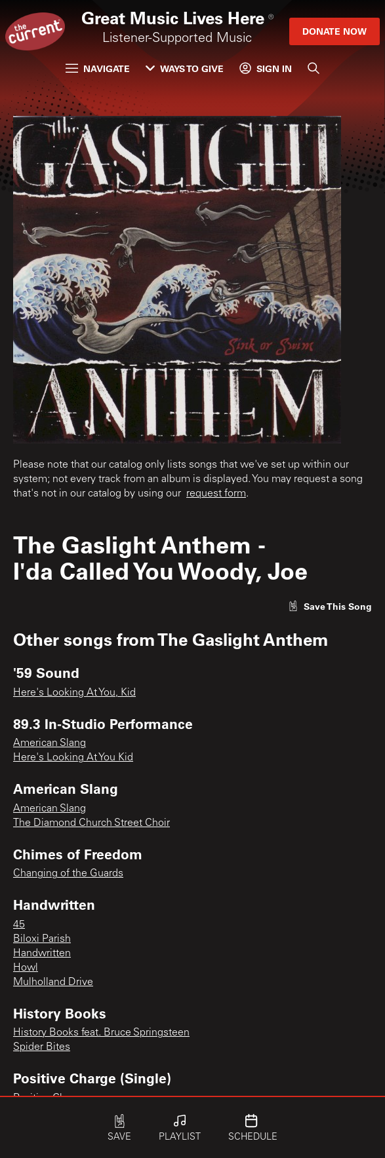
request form (216, 494)
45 (19, 925)
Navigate (98, 68)
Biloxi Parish (42, 939)
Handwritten (42, 953)
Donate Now (334, 31)
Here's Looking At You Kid (73, 758)
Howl (25, 968)
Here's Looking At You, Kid (74, 693)
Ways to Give (185, 68)
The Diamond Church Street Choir (91, 823)
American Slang (49, 743)
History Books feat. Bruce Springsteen (101, 1033)
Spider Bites (41, 1047)
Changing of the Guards (68, 873)
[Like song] (330, 606)
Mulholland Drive (53, 982)
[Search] (313, 68)
